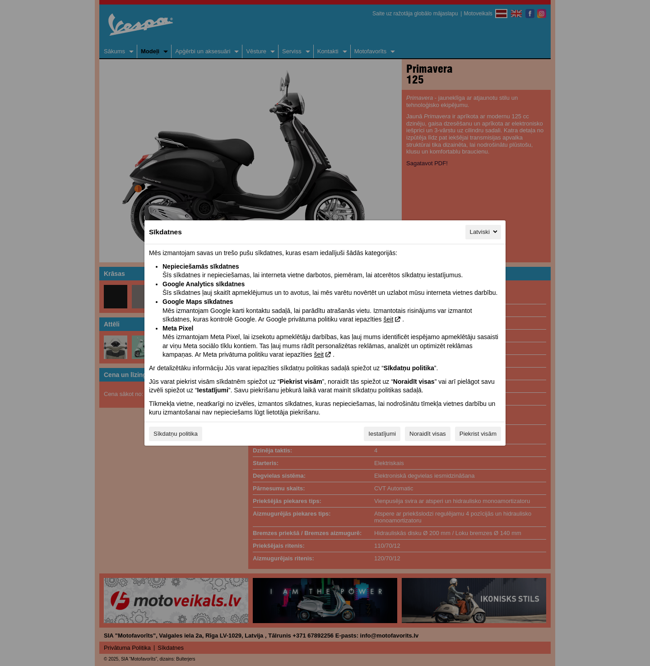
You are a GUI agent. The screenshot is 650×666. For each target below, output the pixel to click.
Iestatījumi (382, 433)
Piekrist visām (478, 433)
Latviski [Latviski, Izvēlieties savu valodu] (484, 231)
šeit (388, 319)
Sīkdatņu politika (175, 433)
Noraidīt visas (427, 433)
